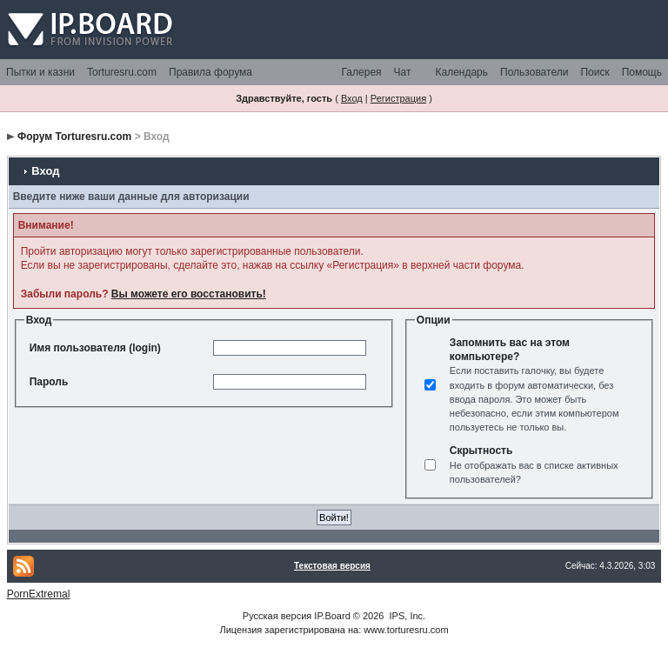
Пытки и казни (40, 72)
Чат (402, 72)
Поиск (594, 72)
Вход (352, 98)
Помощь (642, 72)
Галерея (362, 72)
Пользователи (534, 72)
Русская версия (277, 616)
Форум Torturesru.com (74, 136)
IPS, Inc (407, 616)
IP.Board (332, 616)
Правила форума (210, 72)
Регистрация (398, 98)
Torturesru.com (122, 72)
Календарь (461, 72)
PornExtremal (38, 594)
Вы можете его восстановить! (188, 294)
